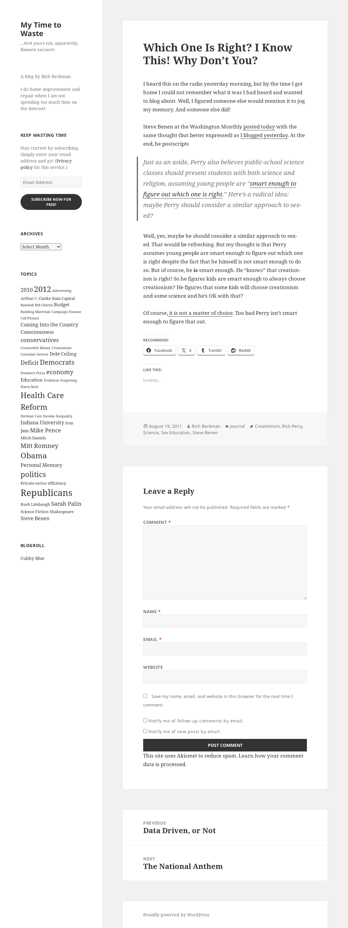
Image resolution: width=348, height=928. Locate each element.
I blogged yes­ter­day (264, 135)
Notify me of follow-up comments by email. (196, 721)
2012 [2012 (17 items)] (42, 289)
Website (153, 667)
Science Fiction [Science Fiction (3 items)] (34, 511)
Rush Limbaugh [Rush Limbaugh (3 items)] (35, 504)
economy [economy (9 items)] (59, 372)
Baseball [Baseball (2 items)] (27, 305)
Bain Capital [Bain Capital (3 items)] (63, 298)
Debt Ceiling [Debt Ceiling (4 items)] (63, 354)
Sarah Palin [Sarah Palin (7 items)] (66, 503)
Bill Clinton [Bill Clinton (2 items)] (44, 305)
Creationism (267, 426)
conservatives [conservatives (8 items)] (40, 340)
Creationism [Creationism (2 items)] (61, 348)
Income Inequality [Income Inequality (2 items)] (57, 416)
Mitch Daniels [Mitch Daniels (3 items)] (33, 438)
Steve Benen (205, 432)
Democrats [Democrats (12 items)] (57, 362)
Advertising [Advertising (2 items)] (61, 291)
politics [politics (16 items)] (33, 474)
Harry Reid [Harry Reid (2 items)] (29, 387)
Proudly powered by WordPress (176, 915)
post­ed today (258, 126)
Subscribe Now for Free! (51, 202)
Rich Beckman (206, 426)
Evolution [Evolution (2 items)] (51, 380)
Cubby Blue (32, 558)
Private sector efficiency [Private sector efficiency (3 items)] (43, 483)
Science (151, 432)
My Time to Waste (41, 29)
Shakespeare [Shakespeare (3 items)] (62, 511)
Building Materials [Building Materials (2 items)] (35, 312)
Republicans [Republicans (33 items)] (46, 492)
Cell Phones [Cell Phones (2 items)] (30, 318)
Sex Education (175, 432)
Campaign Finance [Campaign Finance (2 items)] (66, 312)
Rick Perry (292, 426)
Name (152, 611)
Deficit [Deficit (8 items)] (30, 363)
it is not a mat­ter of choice (200, 312)
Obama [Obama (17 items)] (34, 455)
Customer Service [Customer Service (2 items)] (34, 354)
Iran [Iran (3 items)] (69, 423)
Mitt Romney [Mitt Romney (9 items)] (39, 446)
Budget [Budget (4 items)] (61, 304)
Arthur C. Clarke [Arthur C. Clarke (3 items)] (36, 298)
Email (152, 639)
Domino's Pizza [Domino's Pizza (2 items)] (33, 373)
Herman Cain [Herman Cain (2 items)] (31, 416)
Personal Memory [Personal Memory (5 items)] (41, 465)
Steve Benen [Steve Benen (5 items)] (35, 518)
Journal (237, 426)
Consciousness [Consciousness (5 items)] (37, 332)
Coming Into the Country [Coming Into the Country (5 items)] (49, 324)
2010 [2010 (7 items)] (27, 289)
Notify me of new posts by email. (184, 731)
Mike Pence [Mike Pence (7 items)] (45, 430)
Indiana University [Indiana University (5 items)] (42, 422)
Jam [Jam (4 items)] (25, 430)
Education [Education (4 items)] (32, 380)
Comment (157, 522)
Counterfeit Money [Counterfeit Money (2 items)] (36, 348)
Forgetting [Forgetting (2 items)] (68, 380)
